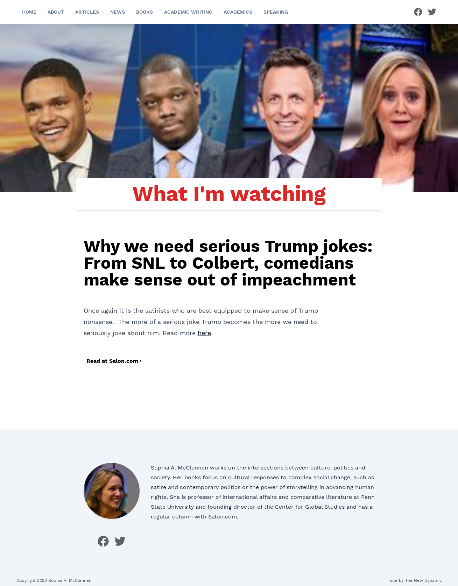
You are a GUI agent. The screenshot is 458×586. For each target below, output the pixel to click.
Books (144, 12)
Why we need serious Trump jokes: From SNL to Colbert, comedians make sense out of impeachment (228, 263)
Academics (238, 12)
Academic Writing (188, 12)
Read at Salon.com (114, 361)
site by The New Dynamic (416, 580)
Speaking (275, 12)
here (204, 333)
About (56, 12)
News (117, 12)
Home (29, 12)
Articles (87, 12)
